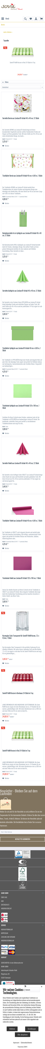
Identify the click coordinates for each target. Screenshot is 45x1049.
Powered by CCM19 (22, 1047)
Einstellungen (32, 1028)
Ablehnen (12, 1028)
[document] (22, 1007)
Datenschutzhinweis (26, 1042)
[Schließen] (41, 986)
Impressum (16, 1042)
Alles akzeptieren (22, 1034)
